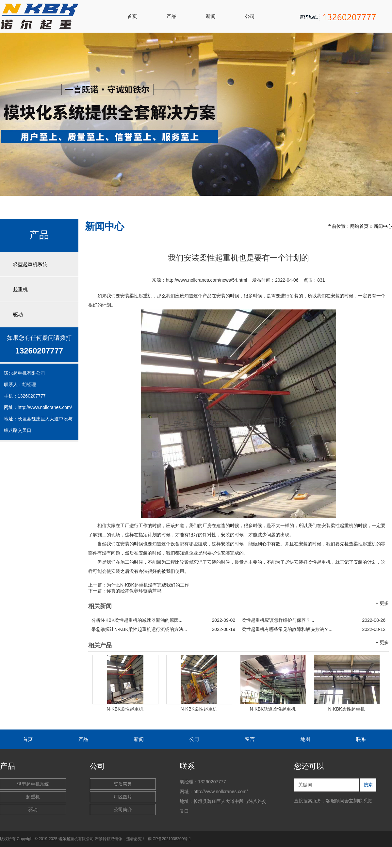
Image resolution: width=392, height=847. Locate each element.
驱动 (18, 314)
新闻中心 (383, 226)
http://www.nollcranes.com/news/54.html (206, 280)
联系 (361, 739)
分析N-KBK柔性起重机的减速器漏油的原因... (163, 620)
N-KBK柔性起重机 (125, 709)
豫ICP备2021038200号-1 (169, 839)
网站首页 (359, 226)
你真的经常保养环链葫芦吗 (133, 590)
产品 (171, 16)
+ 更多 (382, 603)
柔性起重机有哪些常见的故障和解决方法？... (313, 629)
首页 (132, 16)
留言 (250, 739)
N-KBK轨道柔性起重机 (273, 709)
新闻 (211, 16)
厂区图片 (123, 796)
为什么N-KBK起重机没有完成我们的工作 (147, 585)
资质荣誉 (123, 784)
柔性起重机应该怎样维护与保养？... (313, 620)
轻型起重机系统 (30, 264)
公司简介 (123, 809)
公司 (250, 16)
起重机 (20, 289)
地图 (305, 739)
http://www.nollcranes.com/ (45, 407)
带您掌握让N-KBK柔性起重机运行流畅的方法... (163, 629)
